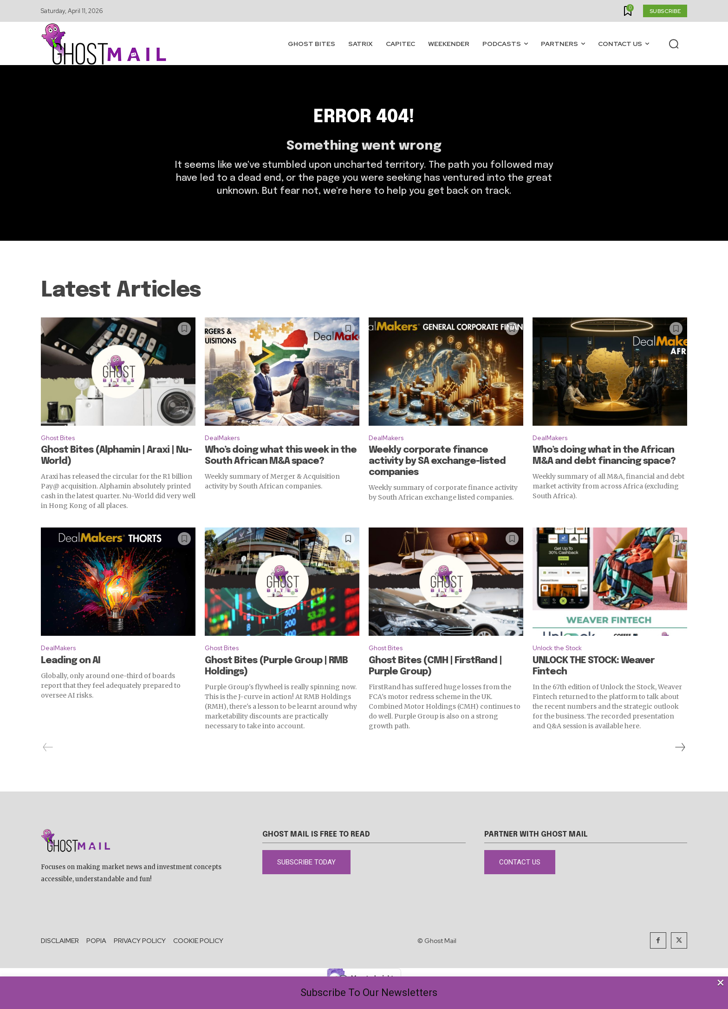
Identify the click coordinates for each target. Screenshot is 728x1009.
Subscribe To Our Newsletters (368, 992)
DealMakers (224, 454)
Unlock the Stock (562, 667)
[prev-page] (48, 767)
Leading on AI (70, 680)
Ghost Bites (62, 454)
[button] (673, 43)
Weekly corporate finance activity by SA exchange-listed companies (437, 479)
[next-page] (679, 767)
